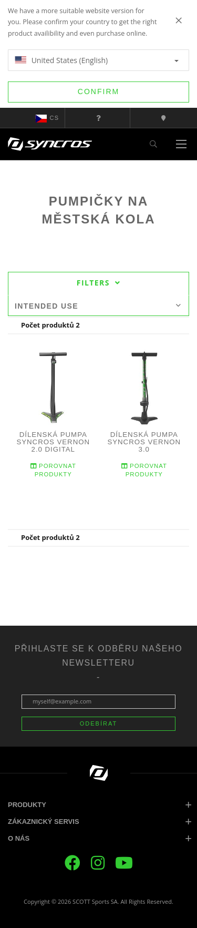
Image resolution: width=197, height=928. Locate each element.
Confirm (98, 91)
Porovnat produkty (53, 470)
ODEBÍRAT (98, 723)
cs (47, 118)
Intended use (98, 306)
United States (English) (97, 60)
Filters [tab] (98, 283)
